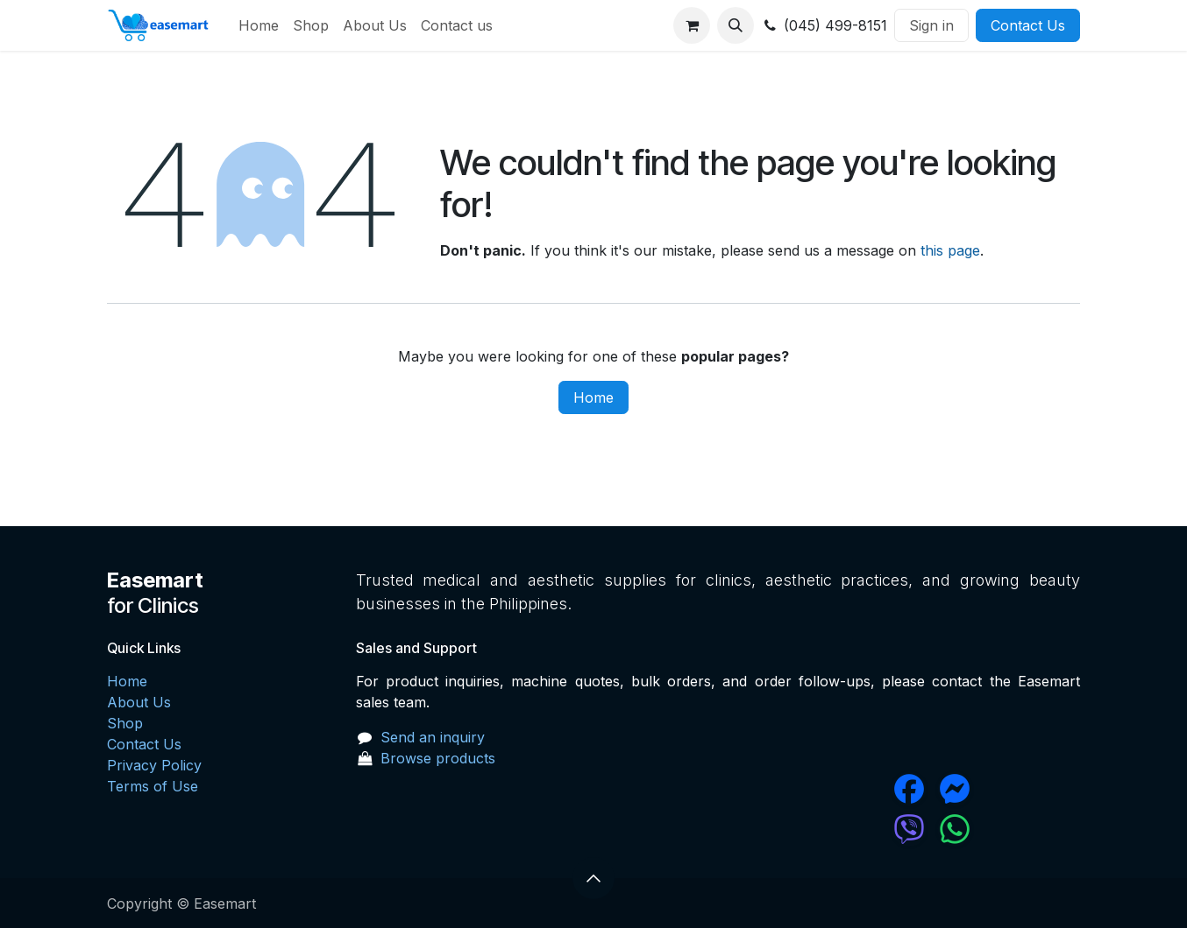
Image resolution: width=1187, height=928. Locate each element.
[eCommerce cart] (691, 25)
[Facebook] (856, 788)
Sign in (931, 25)
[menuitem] (258, 25)
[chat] (856, 829)
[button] (735, 25)
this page (950, 250)
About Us (139, 702)
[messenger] (1007, 788)
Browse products (437, 758)
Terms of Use (152, 786)
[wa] (1007, 829)
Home (593, 397)
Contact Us (1028, 25)
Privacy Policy (154, 765)
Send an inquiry (432, 737)
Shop (125, 723)
